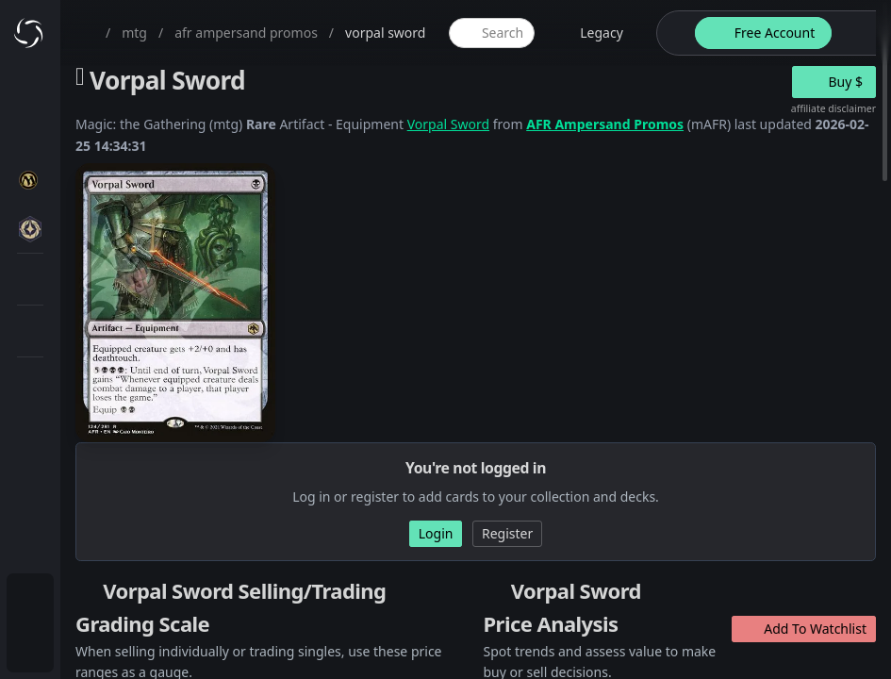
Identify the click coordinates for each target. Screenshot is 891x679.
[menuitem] (30, 600)
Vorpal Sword (448, 124)
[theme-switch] (672, 33)
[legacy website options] (590, 33)
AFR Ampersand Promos (605, 124)
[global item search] (491, 33)
